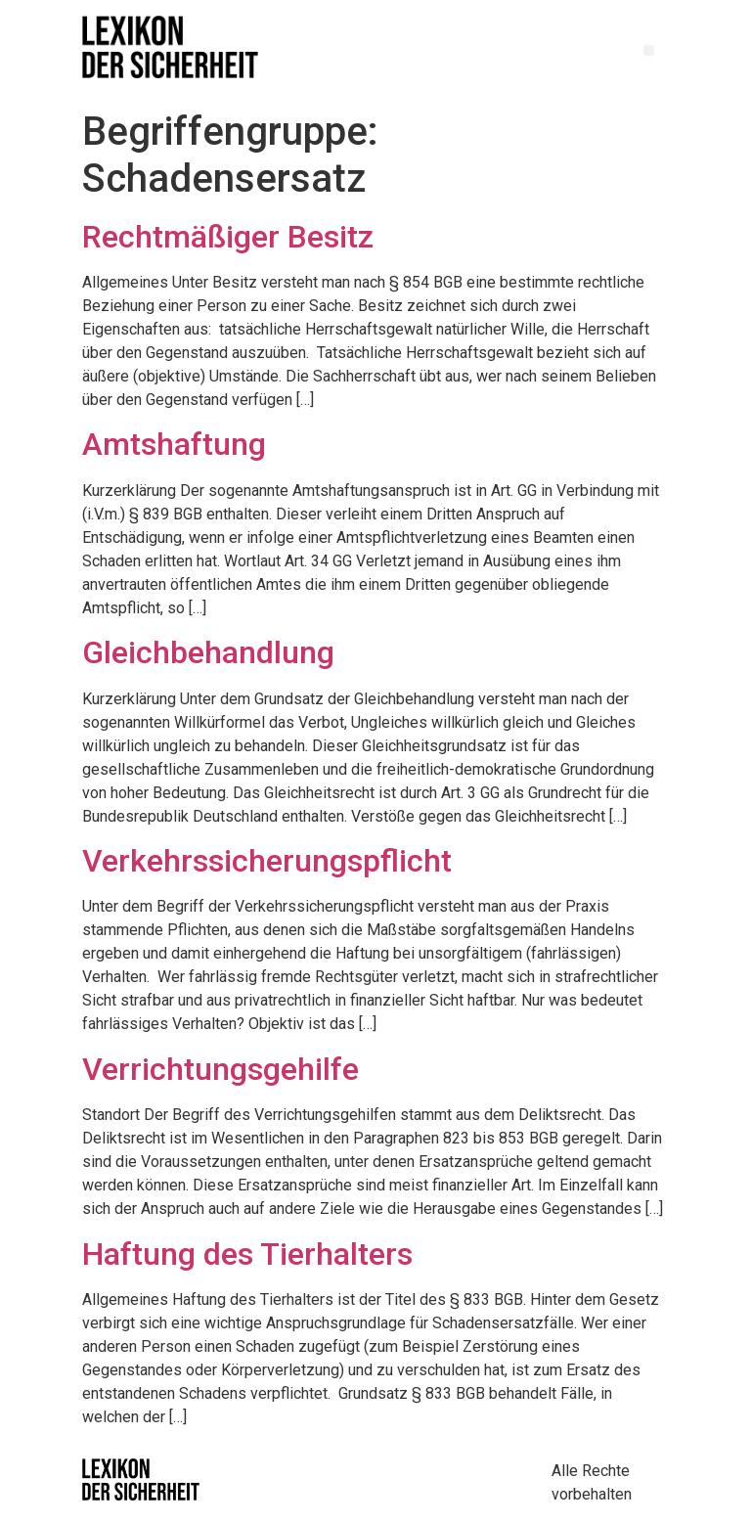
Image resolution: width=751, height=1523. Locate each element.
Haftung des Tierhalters (247, 1254)
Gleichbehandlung (208, 652)
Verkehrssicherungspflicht (267, 860)
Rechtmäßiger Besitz (228, 236)
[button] (648, 50)
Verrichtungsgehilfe (220, 1069)
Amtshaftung (174, 444)
